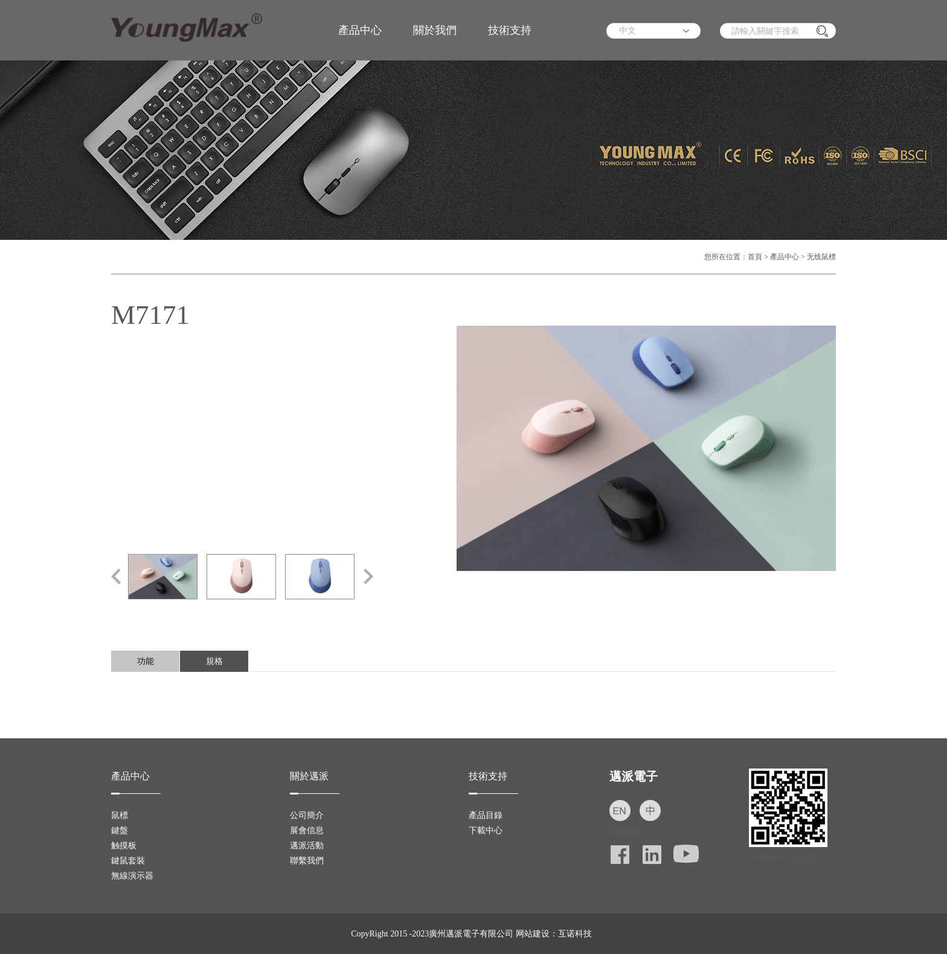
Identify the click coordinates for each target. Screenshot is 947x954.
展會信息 (307, 830)
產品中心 (360, 30)
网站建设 (533, 933)
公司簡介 (307, 815)
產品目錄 (485, 815)
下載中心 (485, 830)
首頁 (755, 257)
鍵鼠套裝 (128, 860)
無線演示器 (132, 875)
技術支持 (509, 30)
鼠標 (119, 815)
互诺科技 (575, 933)
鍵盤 (119, 830)
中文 (627, 30)
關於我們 (435, 30)
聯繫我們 (307, 860)
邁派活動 (307, 845)
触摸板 (123, 845)
